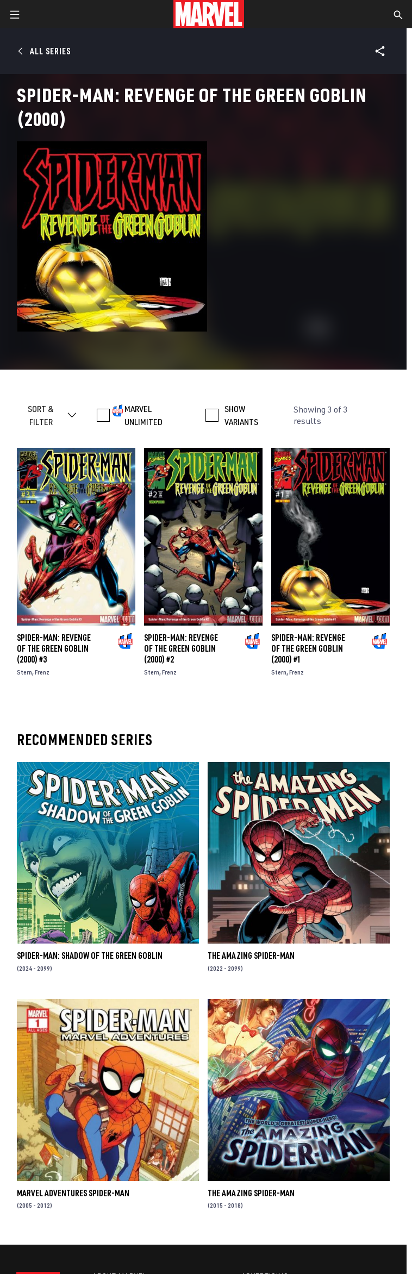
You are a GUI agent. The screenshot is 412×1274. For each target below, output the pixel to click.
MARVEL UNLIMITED (143, 415)
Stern (24, 672)
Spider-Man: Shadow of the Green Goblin (90, 955)
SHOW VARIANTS (241, 415)
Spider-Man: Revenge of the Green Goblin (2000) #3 (54, 648)
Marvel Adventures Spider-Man (73, 1193)
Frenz (42, 672)
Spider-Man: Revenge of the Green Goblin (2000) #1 (308, 648)
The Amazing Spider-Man (251, 955)
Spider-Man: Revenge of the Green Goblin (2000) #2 (181, 648)
